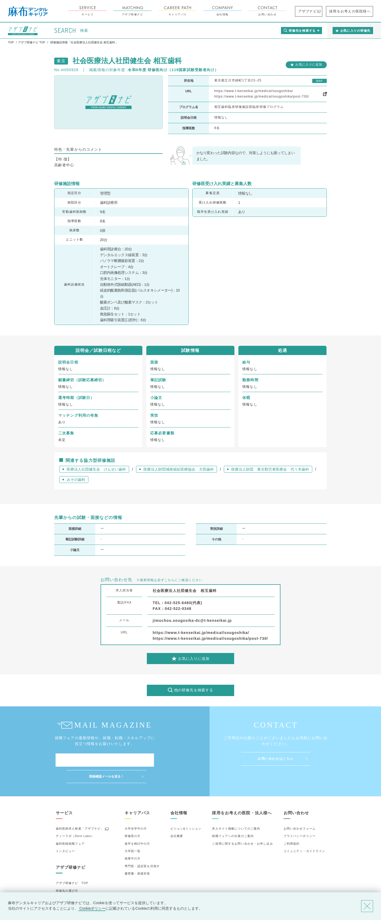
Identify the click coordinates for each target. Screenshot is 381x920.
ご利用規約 (292, 827)
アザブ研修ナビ (147, 11)
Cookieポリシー (92, 908)
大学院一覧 (133, 834)
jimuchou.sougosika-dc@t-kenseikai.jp (192, 620)
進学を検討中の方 (137, 827)
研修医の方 (133, 819)
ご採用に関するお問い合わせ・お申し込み (242, 827)
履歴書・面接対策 (137, 857)
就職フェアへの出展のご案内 (233, 819)
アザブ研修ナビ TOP (72, 866)
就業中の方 (133, 842)
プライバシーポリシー (300, 819)
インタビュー (65, 834)
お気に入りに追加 (308, 64)
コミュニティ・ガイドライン (304, 834)
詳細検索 (62, 881)
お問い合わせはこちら (276, 759)
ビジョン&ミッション (186, 812)
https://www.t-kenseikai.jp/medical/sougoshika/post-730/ (261, 96)
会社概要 (176, 819)
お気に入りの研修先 (70, 889)
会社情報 (237, 11)
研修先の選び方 (67, 874)
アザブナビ (319, 11)
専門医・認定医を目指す (142, 849)
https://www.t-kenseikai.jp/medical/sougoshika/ (253, 91)
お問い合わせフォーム (300, 812)
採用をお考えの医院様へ (355, 11)
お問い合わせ (282, 11)
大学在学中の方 (136, 812)
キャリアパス (192, 11)
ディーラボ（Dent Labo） (75, 819)
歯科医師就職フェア (70, 827)
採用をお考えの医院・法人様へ (242, 796)
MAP (319, 81)
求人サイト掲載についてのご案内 (236, 812)
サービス (102, 11)
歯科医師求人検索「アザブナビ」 (80, 812)
